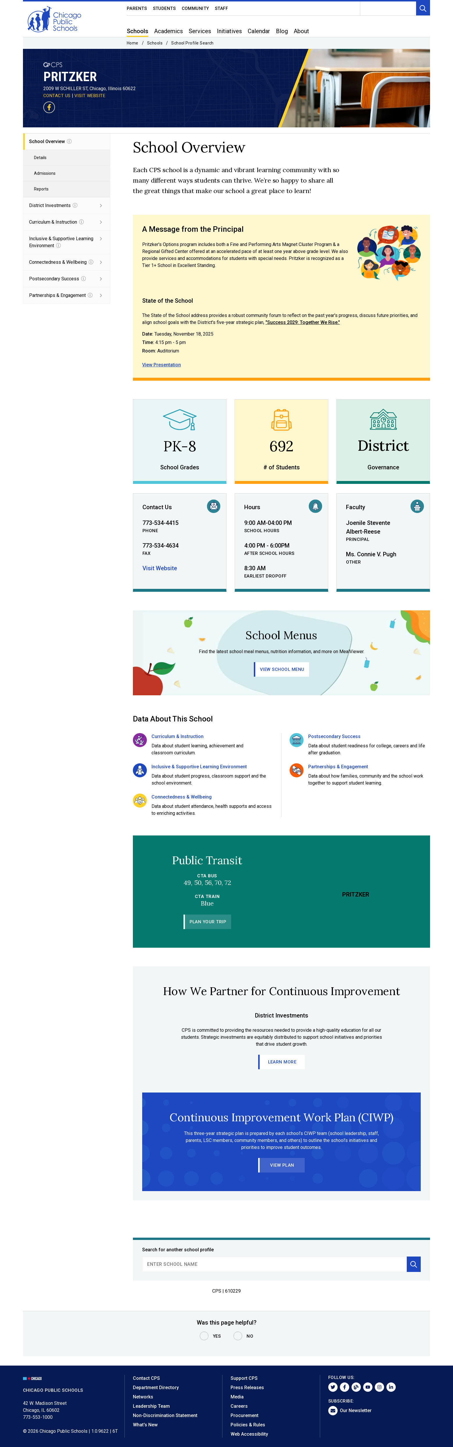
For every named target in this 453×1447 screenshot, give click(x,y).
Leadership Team (151, 1406)
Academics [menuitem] (168, 31)
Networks (143, 1397)
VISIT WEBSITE (90, 95)
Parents (137, 8)
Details (40, 157)
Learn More (282, 1062)
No (250, 1336)
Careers (239, 1406)
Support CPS (244, 1378)
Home (132, 43)
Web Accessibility (249, 1434)
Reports (41, 189)
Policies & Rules (248, 1425)
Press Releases (247, 1387)
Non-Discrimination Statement (165, 1415)
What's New (145, 1425)
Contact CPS (146, 1378)
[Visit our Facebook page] (49, 107)
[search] (274, 1264)
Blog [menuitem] (282, 31)
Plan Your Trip (208, 921)
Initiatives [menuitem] (229, 31)
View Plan (282, 1165)
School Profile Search (192, 43)
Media (237, 1397)
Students (164, 8)
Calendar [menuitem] (259, 31)
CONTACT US (57, 95)
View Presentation (161, 365)
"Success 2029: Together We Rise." (302, 322)
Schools (155, 43)
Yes (217, 1336)
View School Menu (282, 669)
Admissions (45, 173)
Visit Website (159, 568)
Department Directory (156, 1387)
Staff (221, 8)
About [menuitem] (301, 31)
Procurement (244, 1415)
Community (195, 8)
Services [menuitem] (200, 31)
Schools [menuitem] (137, 31)
